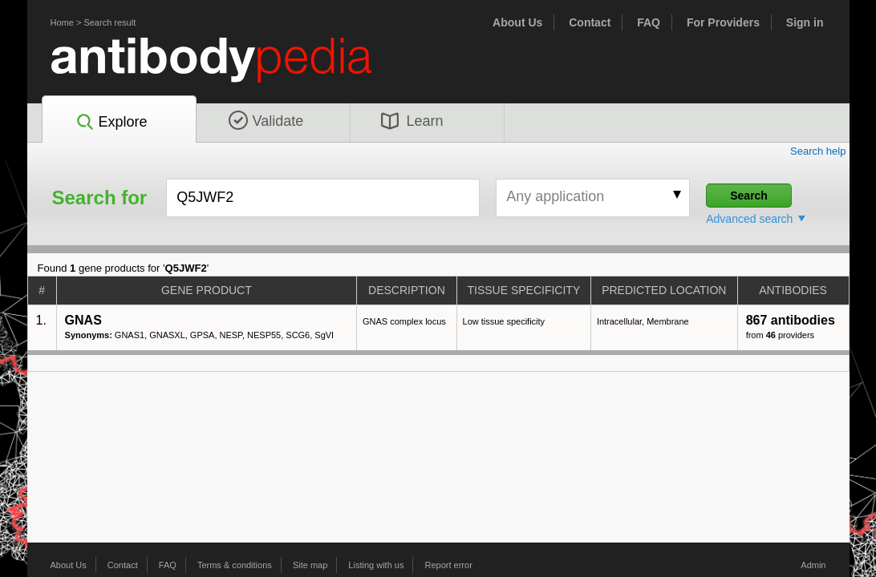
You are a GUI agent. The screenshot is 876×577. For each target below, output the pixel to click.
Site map (310, 565)
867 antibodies (790, 320)
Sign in (805, 22)
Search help (818, 151)
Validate (266, 121)
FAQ (648, 22)
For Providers (723, 22)
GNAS (83, 320)
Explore (111, 122)
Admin (813, 565)
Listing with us (376, 565)
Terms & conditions (234, 565)
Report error (448, 565)
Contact (589, 22)
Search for (100, 198)
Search (749, 195)
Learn (412, 121)
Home (62, 22)
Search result (109, 22)
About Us (517, 22)
